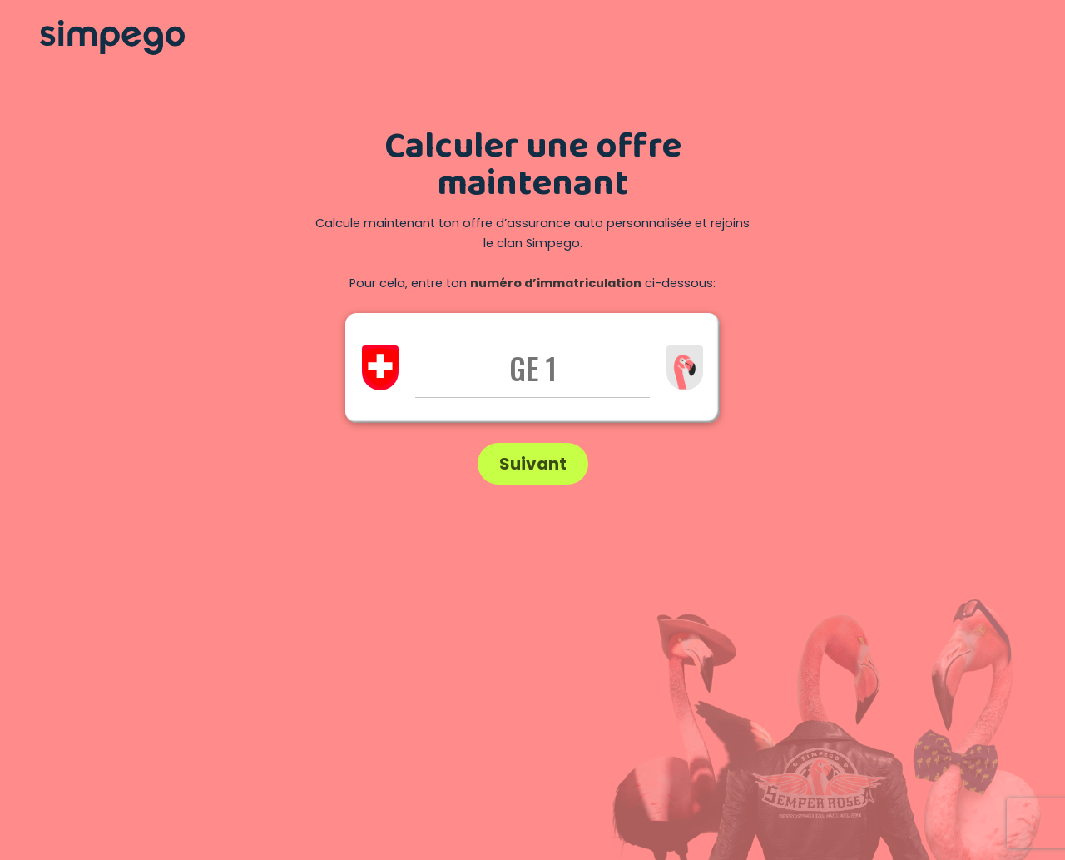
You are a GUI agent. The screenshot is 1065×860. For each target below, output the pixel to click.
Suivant (533, 463)
